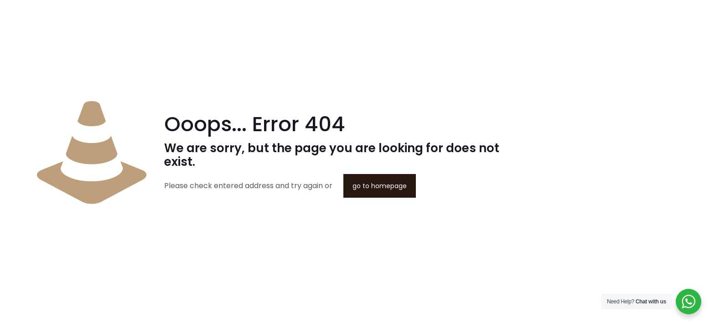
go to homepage (379, 185)
